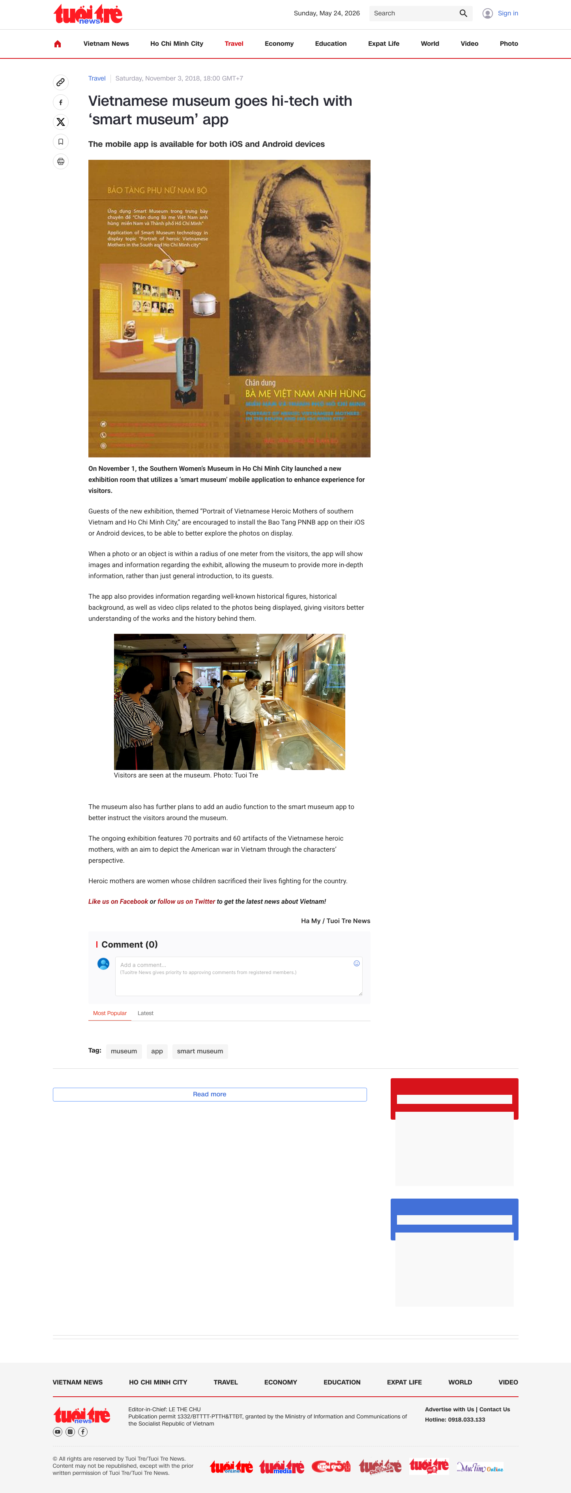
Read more (210, 1094)
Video (470, 44)
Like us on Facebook (118, 902)
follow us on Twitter (186, 902)
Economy (279, 44)
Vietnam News (106, 44)
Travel (234, 44)
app (157, 1051)
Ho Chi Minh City (176, 44)
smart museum (200, 1051)
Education (331, 44)
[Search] (421, 13)
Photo (509, 44)
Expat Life (383, 44)
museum (124, 1051)
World (430, 44)
